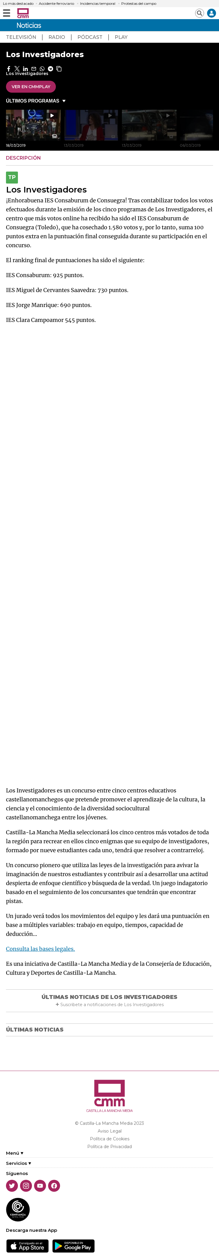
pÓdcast (89, 37)
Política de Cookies (109, 1139)
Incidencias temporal (97, 3)
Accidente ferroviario (56, 3)
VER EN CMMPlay (31, 86)
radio (56, 37)
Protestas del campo (138, 3)
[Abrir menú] (6, 13)
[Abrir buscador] (199, 13)
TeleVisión (21, 37)
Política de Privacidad (109, 1146)
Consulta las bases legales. (40, 948)
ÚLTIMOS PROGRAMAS (32, 100)
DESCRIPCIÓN (23, 158)
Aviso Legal (110, 1131)
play (121, 37)
